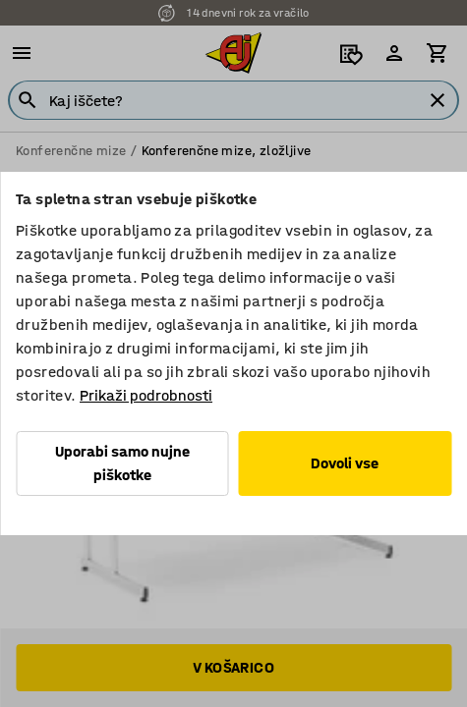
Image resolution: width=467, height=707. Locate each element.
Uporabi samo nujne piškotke (122, 463)
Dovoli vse (345, 463)
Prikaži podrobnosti (146, 395)
